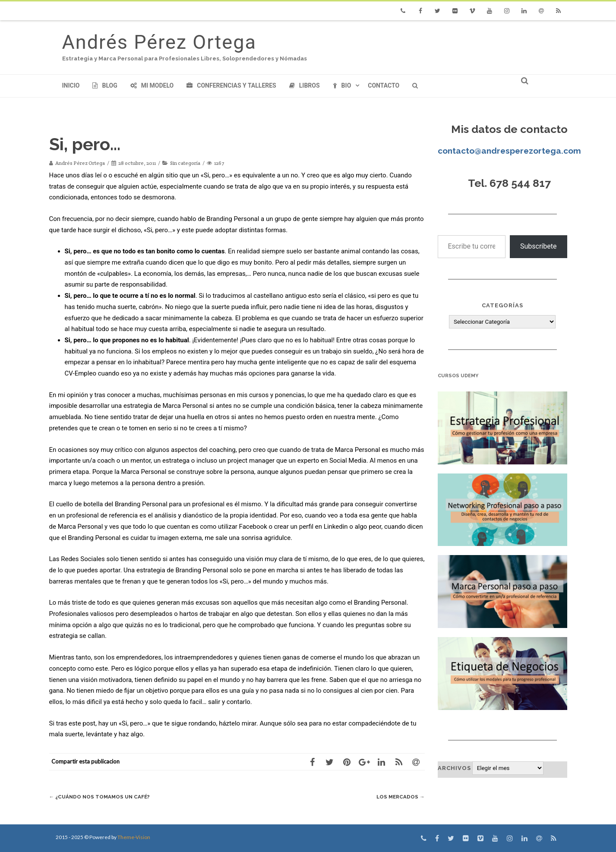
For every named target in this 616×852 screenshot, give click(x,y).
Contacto (383, 85)
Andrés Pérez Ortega (159, 42)
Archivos (454, 768)
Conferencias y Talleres (231, 85)
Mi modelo (152, 85)
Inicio (71, 85)
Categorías (502, 305)
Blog (104, 85)
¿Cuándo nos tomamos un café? (104, 796)
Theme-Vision (133, 837)
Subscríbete (538, 246)
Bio (342, 85)
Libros (304, 85)
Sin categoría (185, 163)
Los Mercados (399, 796)
